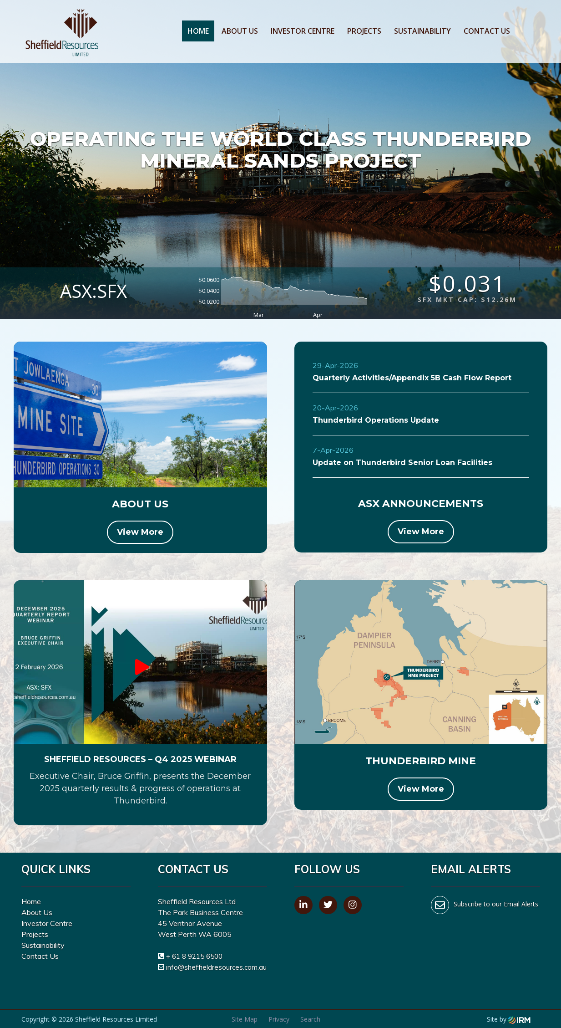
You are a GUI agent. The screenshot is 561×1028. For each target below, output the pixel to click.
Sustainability (422, 31)
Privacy (278, 1019)
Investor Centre (302, 31)
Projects (364, 31)
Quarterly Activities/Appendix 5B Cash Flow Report (412, 377)
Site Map (245, 1019)
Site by (509, 1019)
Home (198, 31)
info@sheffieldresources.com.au (216, 967)
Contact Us (487, 31)
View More (140, 532)
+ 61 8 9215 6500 (194, 956)
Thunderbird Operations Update (376, 420)
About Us (240, 31)
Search (310, 1019)
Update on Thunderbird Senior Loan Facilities (402, 462)
